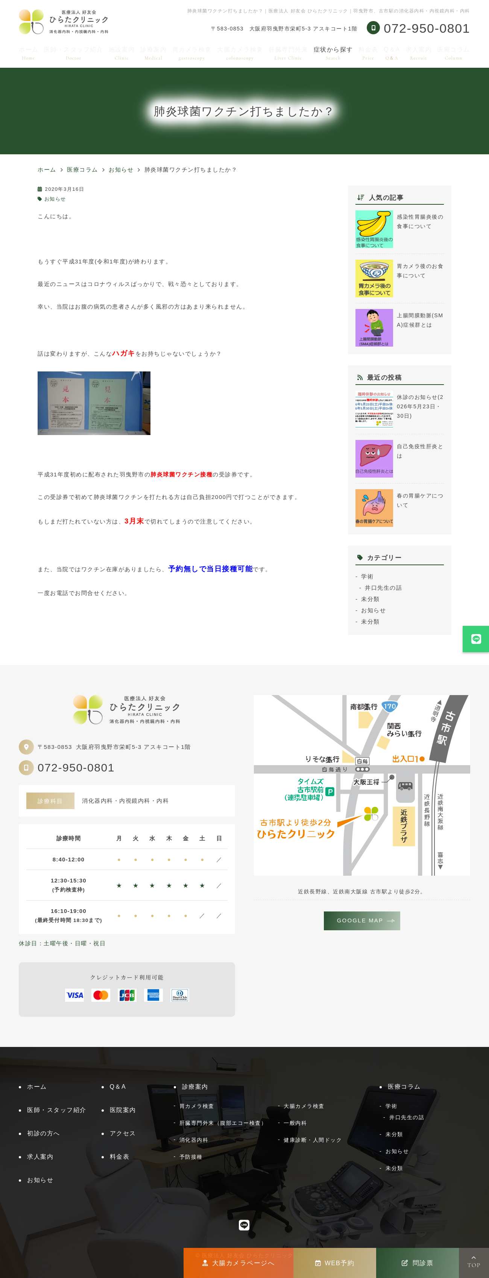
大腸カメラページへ (238, 1263)
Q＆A (392, 53)
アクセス (123, 1133)
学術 (367, 576)
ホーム (29, 53)
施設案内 (122, 53)
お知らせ (55, 199)
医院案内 (123, 1110)
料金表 (368, 53)
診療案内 (153, 53)
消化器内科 (194, 1140)
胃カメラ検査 (192, 53)
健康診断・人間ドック (313, 1140)
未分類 (370, 599)
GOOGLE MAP (360, 921)
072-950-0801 (76, 767)
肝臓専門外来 (288, 53)
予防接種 (191, 1157)
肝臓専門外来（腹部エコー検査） (223, 1123)
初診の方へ (43, 1133)
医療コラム (453, 53)
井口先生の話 (383, 587)
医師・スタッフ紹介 (73, 53)
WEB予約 (335, 1263)
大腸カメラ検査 (240, 53)
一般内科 (295, 1123)
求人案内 (418, 53)
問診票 (417, 1263)
